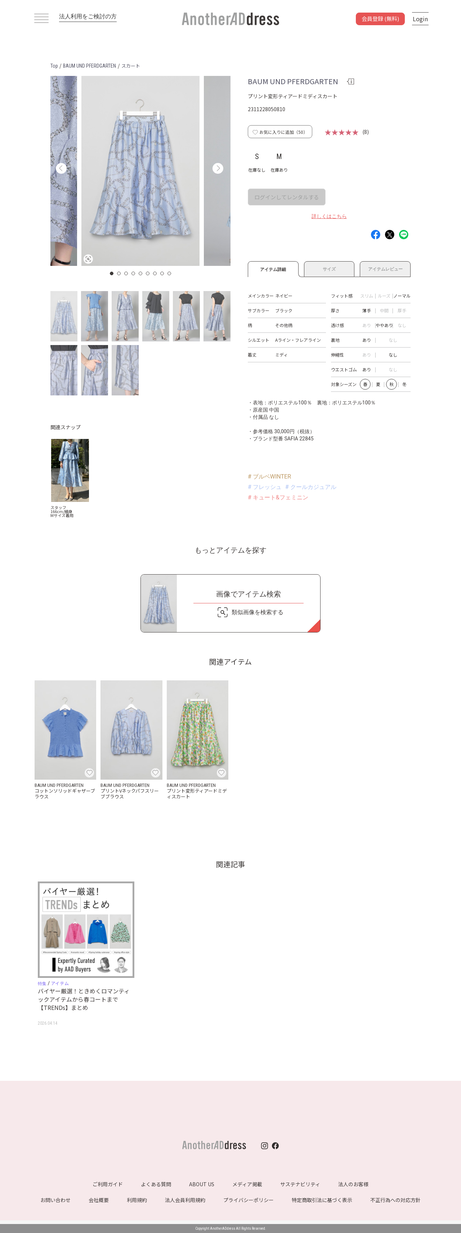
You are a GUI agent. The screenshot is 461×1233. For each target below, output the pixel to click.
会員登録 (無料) (380, 18)
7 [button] (155, 273)
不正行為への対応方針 (395, 1199)
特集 (42, 983)
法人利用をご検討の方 (88, 16)
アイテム (60, 983)
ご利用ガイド (108, 1184)
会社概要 (99, 1199)
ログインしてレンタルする (286, 197)
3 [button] (126, 273)
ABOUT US (201, 1184)
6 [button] (148, 273)
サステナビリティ (300, 1184)
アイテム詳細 (273, 268)
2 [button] (119, 273)
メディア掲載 (247, 1184)
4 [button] (133, 273)
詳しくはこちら (329, 216)
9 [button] (169, 273)
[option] (140, 171)
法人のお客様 (353, 1184)
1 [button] (112, 273)
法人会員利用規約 (185, 1199)
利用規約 (137, 1199)
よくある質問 (156, 1184)
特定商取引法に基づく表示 (322, 1199)
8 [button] (162, 273)
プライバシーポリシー (248, 1199)
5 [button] (141, 273)
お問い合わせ (55, 1199)
